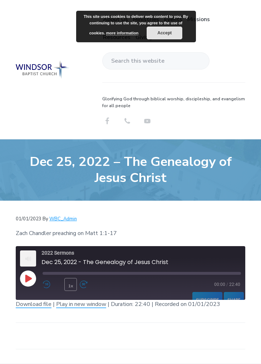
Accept (164, 32)
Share (233, 300)
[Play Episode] (28, 278)
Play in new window (81, 304)
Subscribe (207, 300)
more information (122, 33)
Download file (33, 304)
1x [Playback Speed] (70, 286)
